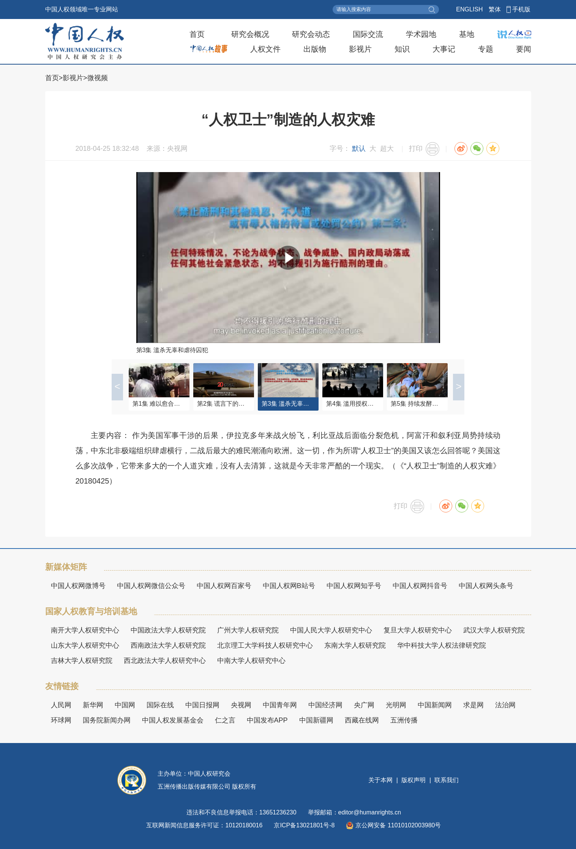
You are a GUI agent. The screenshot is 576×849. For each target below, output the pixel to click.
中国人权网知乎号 (354, 586)
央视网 (241, 705)
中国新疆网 (316, 720)
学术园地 (421, 34)
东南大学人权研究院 (355, 645)
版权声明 (414, 780)
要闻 (523, 49)
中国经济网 (325, 705)
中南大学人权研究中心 (251, 660)
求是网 (473, 705)
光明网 (396, 705)
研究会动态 (311, 34)
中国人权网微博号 (78, 586)
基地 (466, 34)
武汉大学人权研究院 (494, 630)
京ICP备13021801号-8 (304, 825)
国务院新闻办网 (107, 720)
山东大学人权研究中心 (85, 645)
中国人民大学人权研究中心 (331, 630)
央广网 (364, 705)
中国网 (125, 705)
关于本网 (381, 780)
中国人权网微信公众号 (151, 586)
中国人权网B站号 (289, 586)
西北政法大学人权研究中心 (165, 660)
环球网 (61, 720)
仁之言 (225, 720)
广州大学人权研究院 (248, 630)
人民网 (61, 705)
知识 (402, 49)
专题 (485, 49)
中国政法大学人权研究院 (168, 630)
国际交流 (368, 34)
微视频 (97, 78)
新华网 (93, 705)
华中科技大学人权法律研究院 (441, 645)
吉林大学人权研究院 (81, 660)
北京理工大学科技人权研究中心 (265, 645)
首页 (197, 34)
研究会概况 (250, 34)
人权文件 (265, 49)
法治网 (505, 705)
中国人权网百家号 (224, 586)
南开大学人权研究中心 (85, 630)
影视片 (360, 49)
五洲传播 (404, 720)
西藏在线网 (362, 720)
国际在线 (160, 705)
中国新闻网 (435, 705)
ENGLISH (469, 9)
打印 (416, 148)
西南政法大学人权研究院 (168, 645)
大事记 (443, 49)
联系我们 (446, 780)
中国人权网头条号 (486, 586)
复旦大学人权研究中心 (417, 630)
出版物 (314, 49)
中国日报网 (202, 705)
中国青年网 (280, 705)
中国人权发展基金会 (173, 720)
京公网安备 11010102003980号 (393, 825)
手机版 (521, 9)
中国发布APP (267, 720)
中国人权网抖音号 (420, 586)
